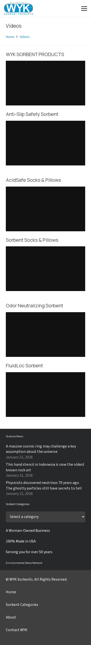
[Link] (18, 8)
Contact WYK (16, 630)
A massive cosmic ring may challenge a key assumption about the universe (41, 449)
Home (11, 592)
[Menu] (84, 8)
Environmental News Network (24, 563)
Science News (14, 436)
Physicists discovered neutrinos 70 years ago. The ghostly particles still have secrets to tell (44, 485)
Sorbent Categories (22, 604)
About (11, 617)
